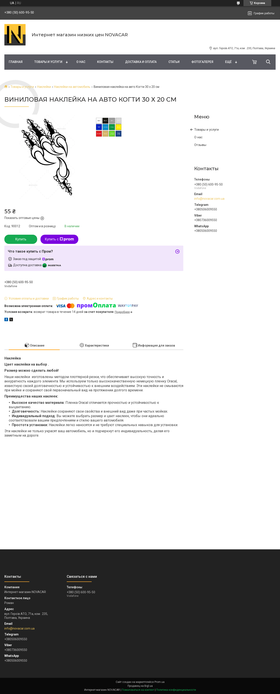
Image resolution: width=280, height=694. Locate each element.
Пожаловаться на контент (138, 689)
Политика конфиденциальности (176, 689)
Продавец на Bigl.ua (140, 685)
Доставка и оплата (141, 62)
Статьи (174, 62)
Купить (20, 239)
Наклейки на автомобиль (72, 86)
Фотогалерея (202, 62)
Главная (16, 62)
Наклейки (44, 86)
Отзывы (200, 145)
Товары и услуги (48, 62)
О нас (80, 62)
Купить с (59, 239)
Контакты (105, 62)
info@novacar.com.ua (209, 198)
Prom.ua (159, 682)
